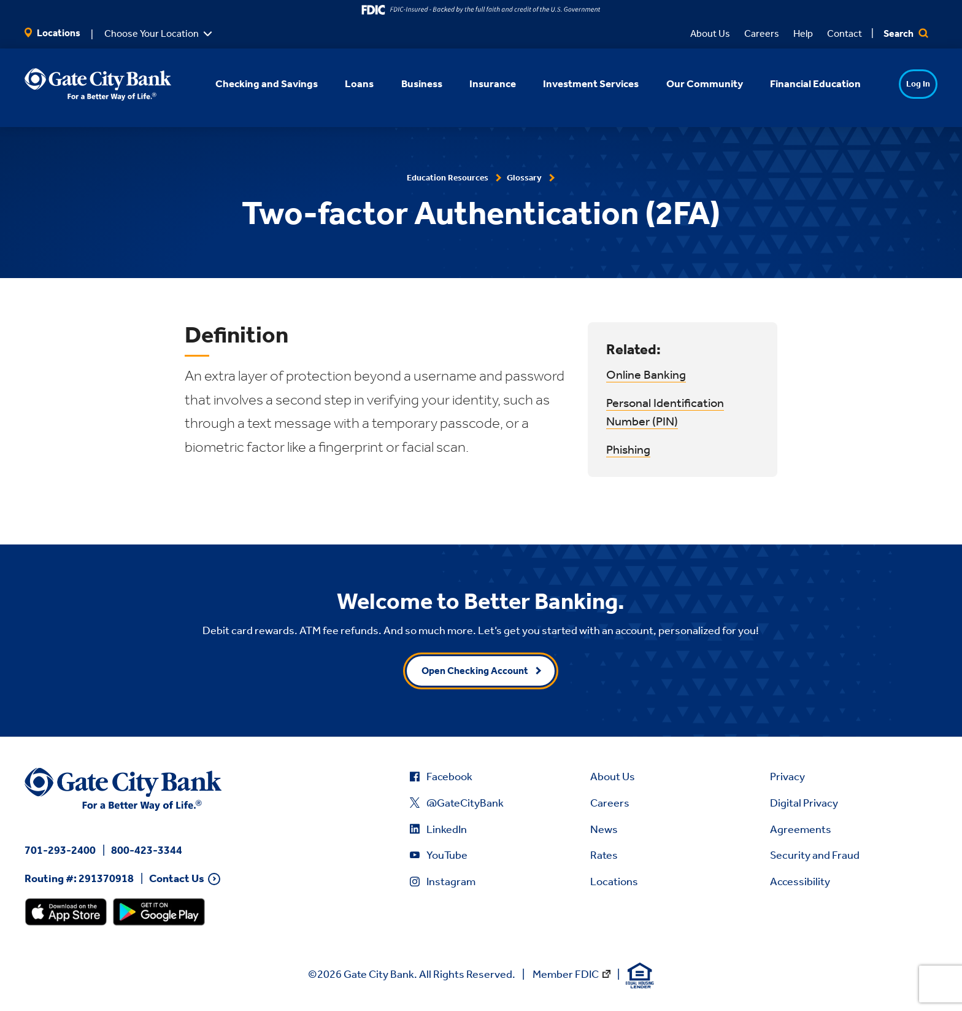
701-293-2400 (60, 850)
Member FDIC (566, 974)
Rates (604, 855)
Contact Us (176, 878)
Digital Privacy (804, 803)
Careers (761, 33)
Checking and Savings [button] (250, 83)
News (604, 829)
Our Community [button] (688, 83)
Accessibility (800, 881)
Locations (52, 33)
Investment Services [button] (575, 83)
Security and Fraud (815, 855)
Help (803, 33)
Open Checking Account (474, 670)
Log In (894, 84)
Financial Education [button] (798, 83)
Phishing (628, 449)
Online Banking (646, 374)
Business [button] (405, 83)
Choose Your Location (151, 33)
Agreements (800, 829)
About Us (710, 33)
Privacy (787, 776)
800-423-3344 (146, 850)
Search (905, 33)
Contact (844, 33)
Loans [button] (343, 83)
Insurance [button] (476, 83)
